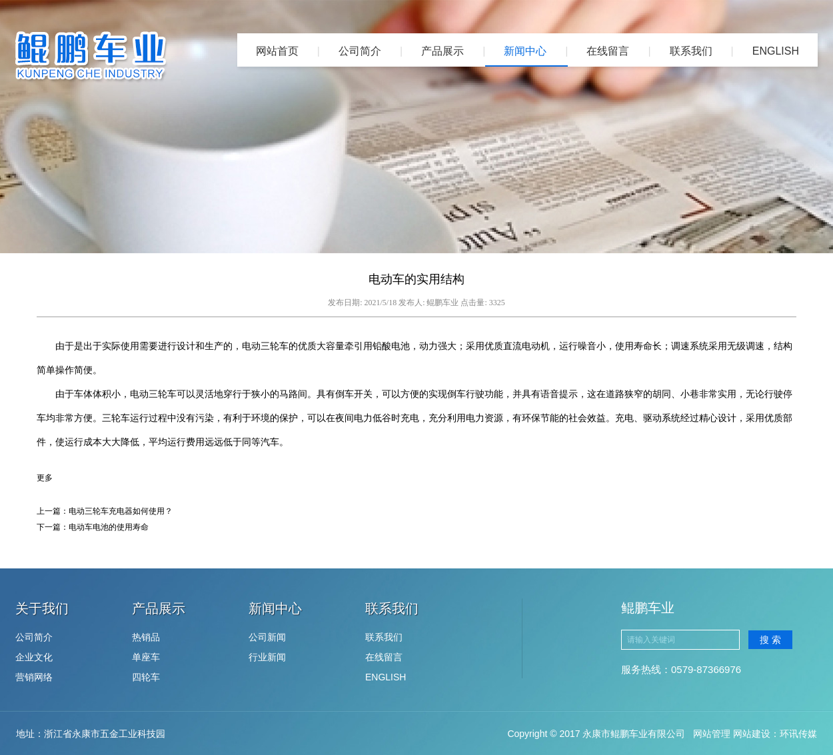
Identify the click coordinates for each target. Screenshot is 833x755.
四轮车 (146, 677)
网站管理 (711, 733)
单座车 (146, 657)
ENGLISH (775, 51)
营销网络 (34, 677)
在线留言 (607, 51)
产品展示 (442, 51)
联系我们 (691, 51)
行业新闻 (267, 657)
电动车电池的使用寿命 (109, 527)
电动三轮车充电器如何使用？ (121, 511)
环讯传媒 (798, 733)
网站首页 (277, 51)
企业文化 (34, 657)
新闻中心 (525, 51)
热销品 (146, 637)
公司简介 (360, 51)
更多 (45, 477)
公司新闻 (267, 637)
